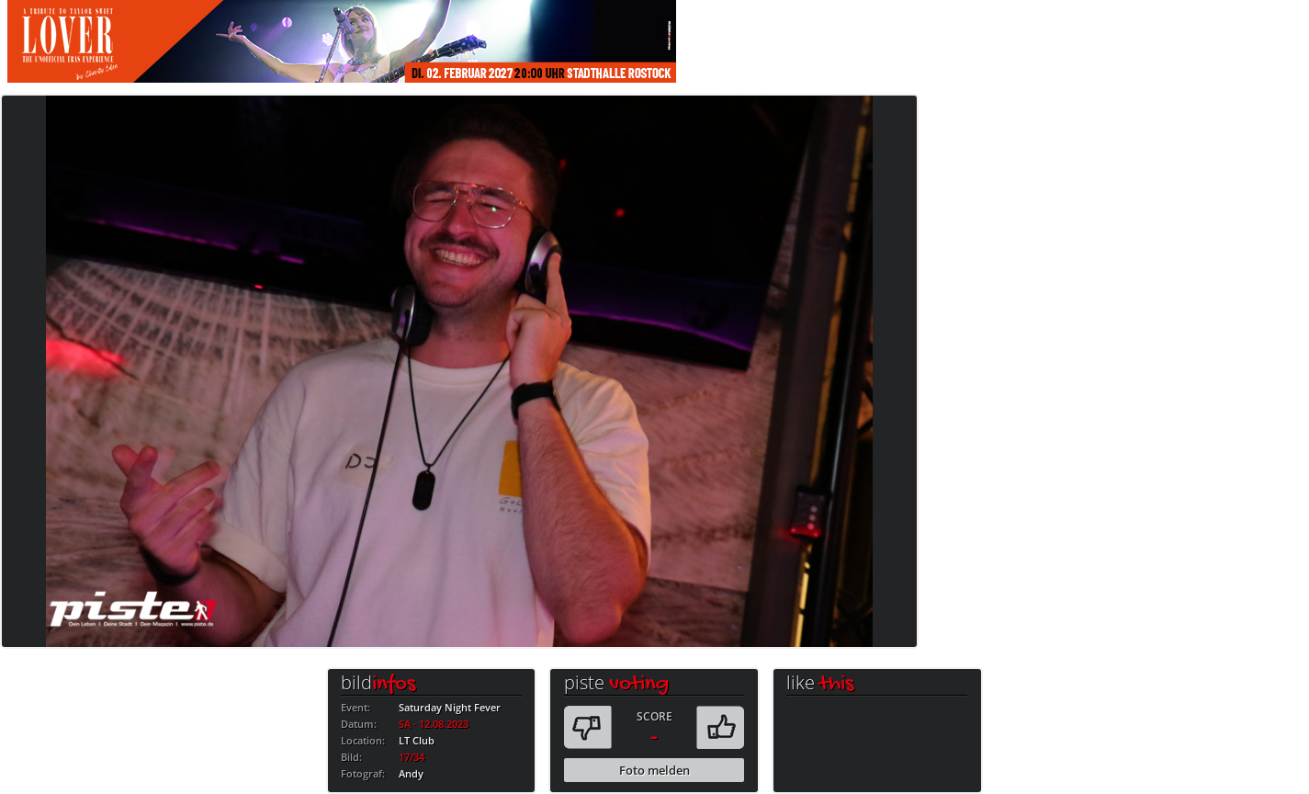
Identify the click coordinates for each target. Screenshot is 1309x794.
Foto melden (654, 770)
